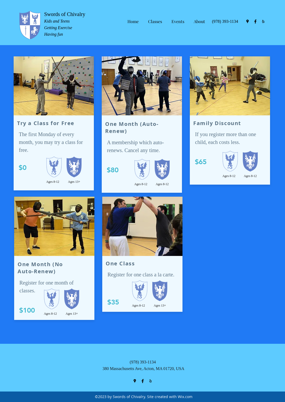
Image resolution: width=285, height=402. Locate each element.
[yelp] (263, 21)
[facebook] (255, 21)
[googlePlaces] (247, 21)
